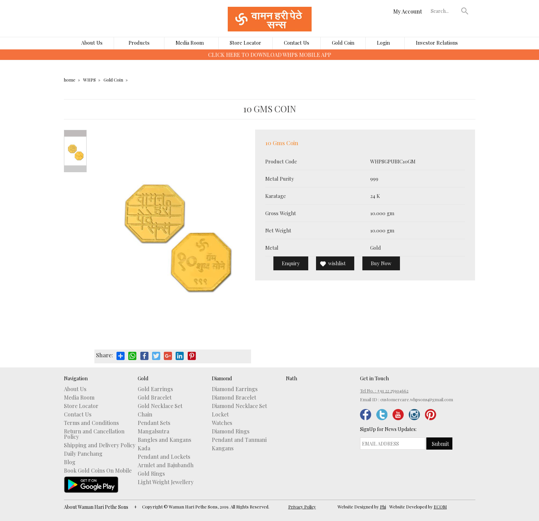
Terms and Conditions (91, 423)
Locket (220, 414)
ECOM (440, 506)
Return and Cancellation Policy (94, 434)
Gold (143, 378)
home (69, 79)
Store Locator (245, 42)
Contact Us (296, 42)
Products (139, 42)
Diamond (222, 378)
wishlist (337, 263)
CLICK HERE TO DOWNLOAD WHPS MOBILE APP (269, 54)
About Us (92, 42)
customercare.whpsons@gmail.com (416, 399)
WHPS (89, 79)
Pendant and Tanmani (239, 440)
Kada (144, 448)
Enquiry (291, 263)
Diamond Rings (230, 431)
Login (383, 42)
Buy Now (381, 263)
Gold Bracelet (155, 397)
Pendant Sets (154, 423)
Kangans (222, 448)
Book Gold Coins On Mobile (98, 470)
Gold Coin (343, 42)
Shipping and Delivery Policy (99, 445)
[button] (464, 11)
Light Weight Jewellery (166, 482)
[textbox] (444, 11)
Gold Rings (151, 473)
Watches (222, 423)
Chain (145, 414)
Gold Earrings (155, 389)
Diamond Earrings (234, 389)
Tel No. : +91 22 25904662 (384, 390)
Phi (383, 506)
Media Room (190, 42)
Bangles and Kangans (164, 440)
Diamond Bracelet (234, 397)
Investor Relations (437, 42)
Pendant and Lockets (164, 456)
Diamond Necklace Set (239, 406)
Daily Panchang (83, 453)
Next (75, 168)
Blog (69, 462)
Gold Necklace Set (160, 406)
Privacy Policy (302, 506)
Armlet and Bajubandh (166, 465)
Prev (75, 133)
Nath (291, 378)
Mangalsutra (153, 431)
